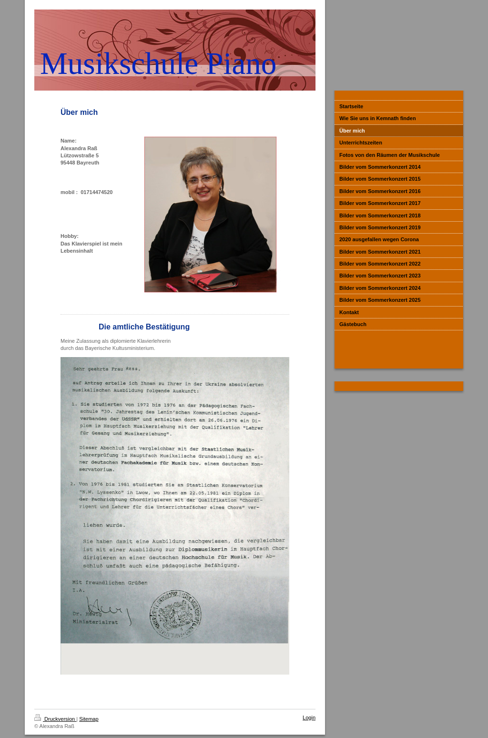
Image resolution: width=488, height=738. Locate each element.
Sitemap (88, 719)
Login (309, 717)
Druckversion (55, 719)
